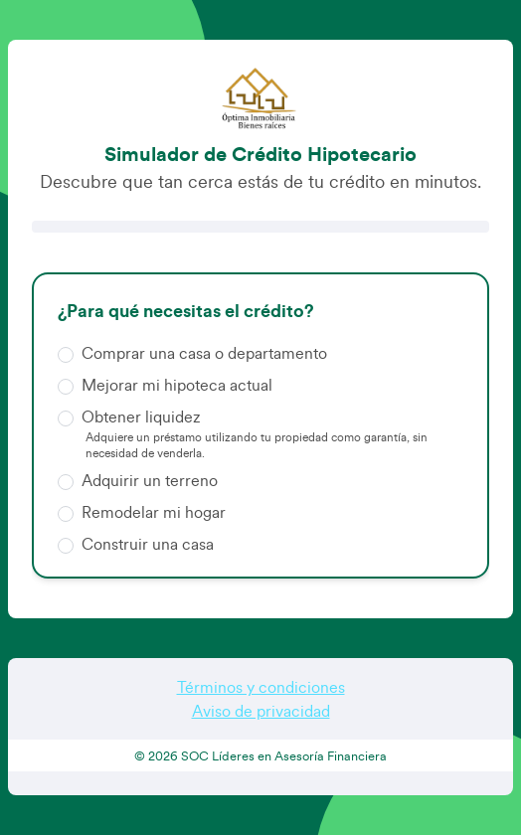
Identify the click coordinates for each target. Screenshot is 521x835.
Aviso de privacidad (261, 712)
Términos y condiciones (261, 688)
